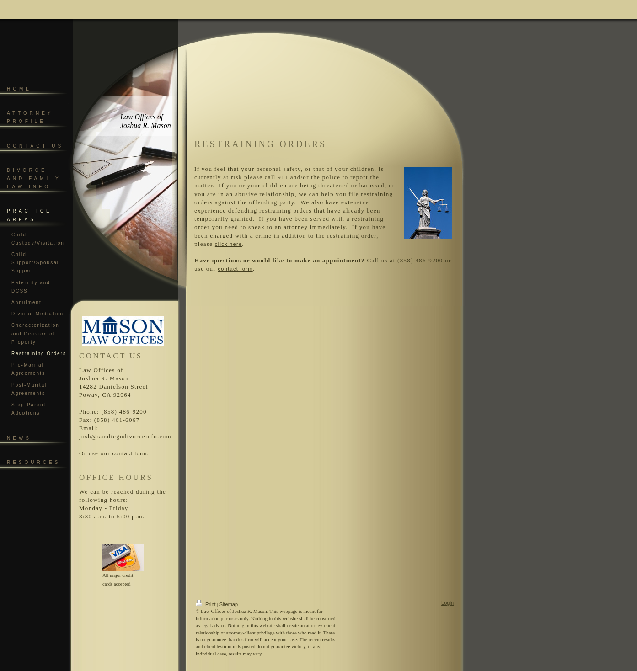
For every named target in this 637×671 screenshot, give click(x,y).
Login (447, 603)
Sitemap (228, 604)
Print (206, 604)
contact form (129, 453)
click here (228, 244)
